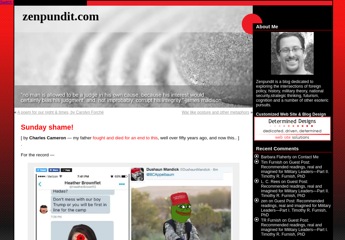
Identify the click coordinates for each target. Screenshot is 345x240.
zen (264, 201)
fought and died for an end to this (125, 137)
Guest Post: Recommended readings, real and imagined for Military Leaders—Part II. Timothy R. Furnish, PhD (295, 169)
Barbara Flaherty (276, 157)
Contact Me (308, 157)
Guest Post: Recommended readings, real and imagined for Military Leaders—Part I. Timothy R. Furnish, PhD (296, 208)
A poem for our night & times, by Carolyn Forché (60, 112)
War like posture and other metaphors (215, 112)
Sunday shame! (47, 127)
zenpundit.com (61, 16)
